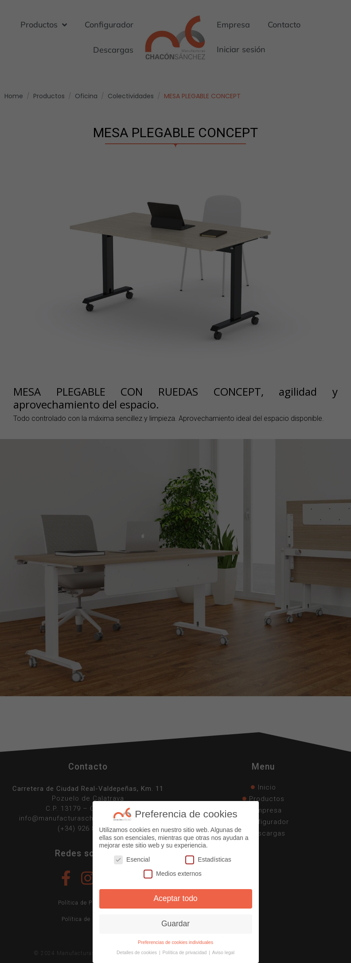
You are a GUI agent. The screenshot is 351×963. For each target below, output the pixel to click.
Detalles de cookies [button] (137, 952)
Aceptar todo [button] (175, 898)
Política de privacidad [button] (185, 952)
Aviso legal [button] (223, 952)
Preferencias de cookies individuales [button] (175, 942)
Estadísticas (208, 859)
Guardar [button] (175, 923)
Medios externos (173, 874)
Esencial (132, 859)
